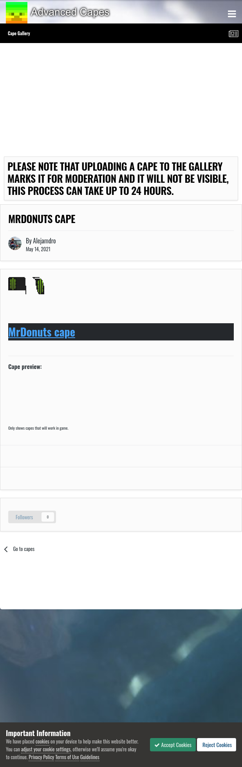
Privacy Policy (41, 757)
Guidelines (89, 757)
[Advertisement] (95, 102)
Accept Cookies (172, 744)
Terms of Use (67, 757)
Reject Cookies (216, 744)
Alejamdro (44, 240)
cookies (42, 741)
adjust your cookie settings (45, 749)
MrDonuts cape (41, 332)
